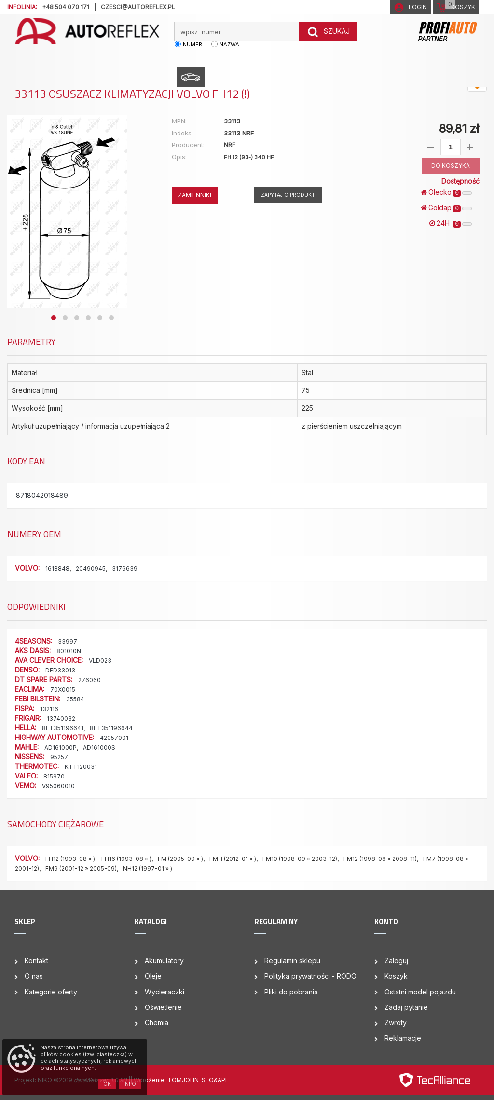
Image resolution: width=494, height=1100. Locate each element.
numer (192, 44)
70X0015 (62, 689)
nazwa (229, 44)
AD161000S (99, 747)
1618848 (57, 568)
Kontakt (36, 960)
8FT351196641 (62, 728)
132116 (49, 708)
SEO (208, 1080)
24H (450, 223)
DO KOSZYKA (450, 165)
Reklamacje (402, 1038)
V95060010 (58, 786)
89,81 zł (459, 128)
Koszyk (396, 976)
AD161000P (60, 747)
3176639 (124, 568)
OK (107, 1084)
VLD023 (100, 660)
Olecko (446, 192)
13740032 (61, 718)
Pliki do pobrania (291, 992)
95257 (59, 757)
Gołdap (446, 207)
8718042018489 (42, 495)
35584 (75, 699)
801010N (68, 651)
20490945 (91, 568)
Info (130, 1084)
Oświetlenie (163, 1007)
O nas (34, 976)
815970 (54, 776)
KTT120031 (81, 766)
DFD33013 (60, 670)
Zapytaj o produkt (288, 195)
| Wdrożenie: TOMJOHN (166, 1080)
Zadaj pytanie (406, 1007)
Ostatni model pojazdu (420, 992)
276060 (89, 680)
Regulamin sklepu (292, 960)
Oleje (153, 976)
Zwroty (395, 1023)
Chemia (156, 1023)
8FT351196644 (111, 728)
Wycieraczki (164, 992)
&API (220, 1080)
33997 (67, 641)
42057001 (114, 737)
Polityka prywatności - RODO (310, 976)
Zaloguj (396, 960)
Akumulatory (164, 960)
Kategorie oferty (51, 992)
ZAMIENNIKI (194, 195)
